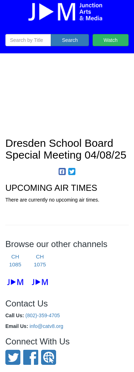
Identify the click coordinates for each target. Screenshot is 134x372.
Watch (111, 40)
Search (70, 40)
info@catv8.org (46, 326)
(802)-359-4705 (42, 315)
